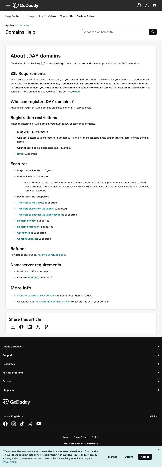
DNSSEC (33, 277)
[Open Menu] (6, 5)
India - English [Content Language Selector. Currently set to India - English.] (13, 416)
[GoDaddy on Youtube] (38, 425)
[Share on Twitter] (38, 326)
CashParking (24, 232)
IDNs (20, 153)
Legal (65, 437)
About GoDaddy (12, 346)
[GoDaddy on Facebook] (5, 425)
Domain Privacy (26, 220)
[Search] (153, 32)
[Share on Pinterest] (46, 326)
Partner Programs (13, 372)
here (77, 91)
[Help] (138, 5)
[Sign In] (147, 5)
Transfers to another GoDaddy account (40, 214)
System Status (85, 16)
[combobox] (116, 31)
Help (31, 16)
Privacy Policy (80, 437)
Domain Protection (28, 226)
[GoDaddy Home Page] (16, 402)
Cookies (95, 437)
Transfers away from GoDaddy (35, 208)
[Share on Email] (13, 326)
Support (7, 355)
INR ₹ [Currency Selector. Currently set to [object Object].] (154, 416)
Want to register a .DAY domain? (36, 295)
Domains (24, 25)
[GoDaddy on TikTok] (22, 425)
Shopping (8, 390)
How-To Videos (47, 16)
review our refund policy (52, 254)
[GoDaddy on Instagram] (13, 425)
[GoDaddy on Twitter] (30, 425)
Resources (9, 363)
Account (8, 381)
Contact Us (66, 16)
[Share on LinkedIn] (30, 326)
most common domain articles (53, 301)
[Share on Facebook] (21, 326)
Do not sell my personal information (81, 444)
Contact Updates (27, 238)
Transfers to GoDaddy (30, 202)
